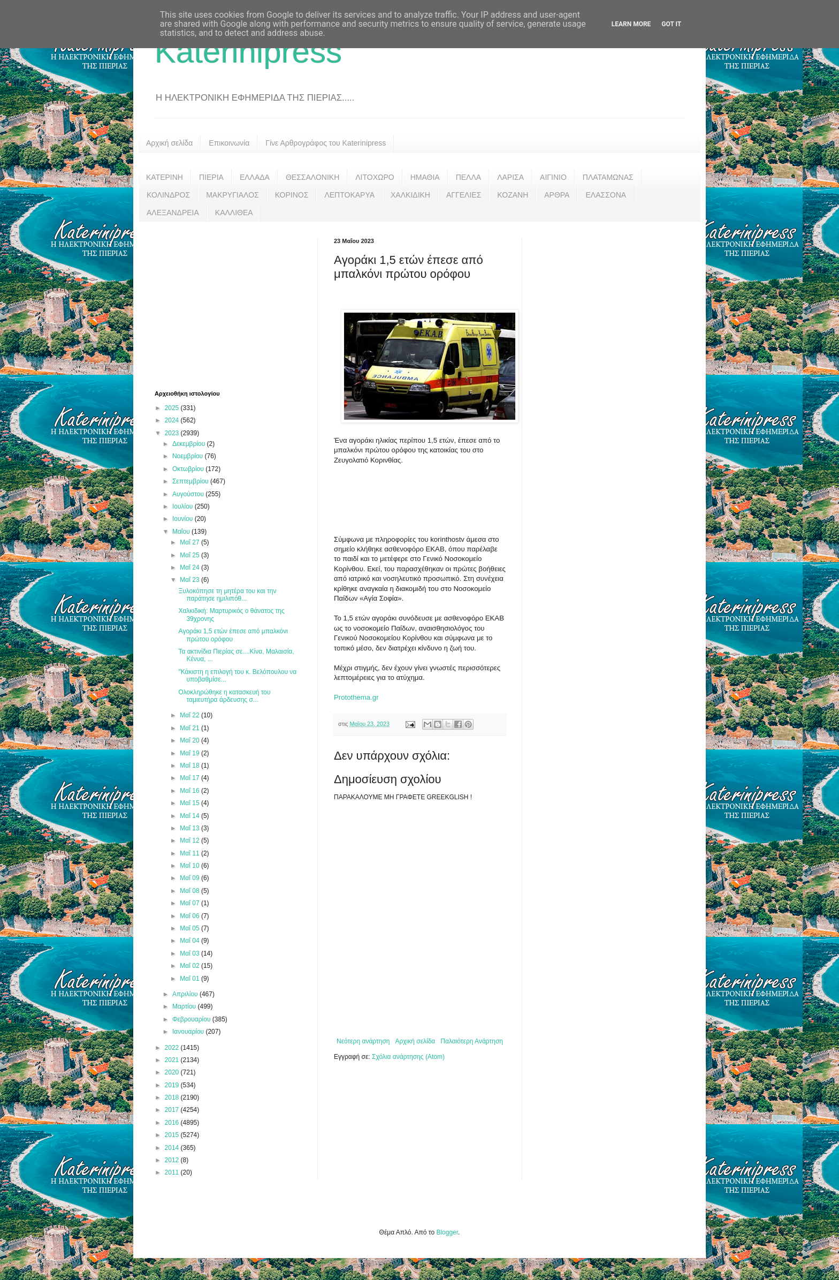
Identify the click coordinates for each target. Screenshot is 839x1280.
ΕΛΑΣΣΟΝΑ (605, 195)
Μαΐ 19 (190, 753)
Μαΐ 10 (190, 865)
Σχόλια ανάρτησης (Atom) (408, 1057)
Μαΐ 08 (190, 891)
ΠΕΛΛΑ (469, 177)
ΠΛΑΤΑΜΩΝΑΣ (608, 177)
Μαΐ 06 (190, 916)
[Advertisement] (235, 305)
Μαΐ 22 (190, 715)
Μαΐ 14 (190, 816)
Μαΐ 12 (190, 840)
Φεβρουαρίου (192, 1019)
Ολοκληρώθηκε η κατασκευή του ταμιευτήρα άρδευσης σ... (224, 695)
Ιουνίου (183, 518)
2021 (173, 1060)
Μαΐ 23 (190, 580)
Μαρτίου (185, 1006)
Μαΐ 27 (190, 542)
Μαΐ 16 (190, 790)
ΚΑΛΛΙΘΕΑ (234, 212)
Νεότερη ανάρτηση (363, 1041)
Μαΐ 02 (190, 966)
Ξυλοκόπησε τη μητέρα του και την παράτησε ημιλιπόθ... (227, 594)
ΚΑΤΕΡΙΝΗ (164, 177)
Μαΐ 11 (190, 853)
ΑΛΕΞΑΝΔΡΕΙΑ (173, 212)
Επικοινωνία (229, 143)
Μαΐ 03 (190, 953)
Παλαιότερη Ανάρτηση (471, 1041)
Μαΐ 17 (190, 778)
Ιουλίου (183, 506)
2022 (173, 1047)
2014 (173, 1148)
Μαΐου (182, 531)
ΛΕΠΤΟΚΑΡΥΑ (349, 195)
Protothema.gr (356, 697)
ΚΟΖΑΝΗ (512, 195)
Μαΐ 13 (190, 828)
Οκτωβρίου (188, 469)
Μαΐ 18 (190, 765)
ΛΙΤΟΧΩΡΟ (374, 177)
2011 (173, 1172)
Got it (671, 24)
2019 (173, 1085)
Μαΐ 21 (190, 728)
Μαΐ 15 (190, 803)
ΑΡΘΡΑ (556, 195)
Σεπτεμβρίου (191, 481)
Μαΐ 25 (190, 555)
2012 (173, 1160)
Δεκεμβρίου (189, 444)
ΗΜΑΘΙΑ (425, 177)
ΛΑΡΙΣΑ (510, 177)
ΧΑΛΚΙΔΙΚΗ (410, 195)
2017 (173, 1110)
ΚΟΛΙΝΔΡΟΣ (168, 195)
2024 (173, 420)
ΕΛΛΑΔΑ (255, 177)
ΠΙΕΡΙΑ (211, 177)
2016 (173, 1122)
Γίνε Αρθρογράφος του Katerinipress (325, 143)
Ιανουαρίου (189, 1031)
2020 (173, 1072)
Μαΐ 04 (190, 940)
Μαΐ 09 (190, 878)
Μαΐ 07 (190, 903)
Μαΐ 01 (190, 978)
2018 (173, 1097)
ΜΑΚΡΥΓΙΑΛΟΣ (232, 195)
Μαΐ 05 (190, 928)
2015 (173, 1135)
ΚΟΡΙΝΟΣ (292, 195)
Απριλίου (186, 994)
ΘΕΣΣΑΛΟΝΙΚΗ (312, 177)
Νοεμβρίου (188, 456)
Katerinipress (248, 52)
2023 (173, 433)
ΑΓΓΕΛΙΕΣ (463, 195)
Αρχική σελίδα (169, 143)
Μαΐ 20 (190, 740)
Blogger (447, 1232)
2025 (173, 408)
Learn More (631, 24)
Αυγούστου (188, 494)
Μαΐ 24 (190, 567)
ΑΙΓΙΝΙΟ (553, 177)
